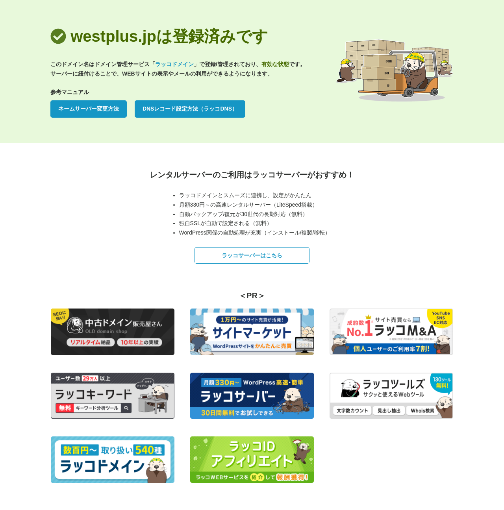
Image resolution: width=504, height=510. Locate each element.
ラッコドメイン (174, 64)
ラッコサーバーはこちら (252, 255)
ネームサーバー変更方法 (88, 108)
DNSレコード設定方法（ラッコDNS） (190, 108)
